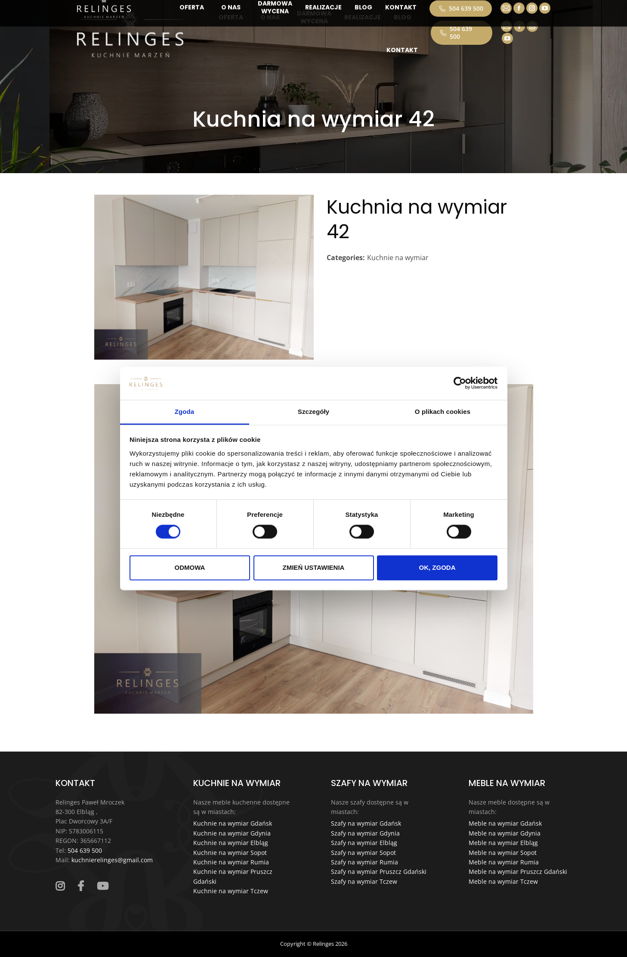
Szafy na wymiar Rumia (364, 862)
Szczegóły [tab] (313, 411)
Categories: (346, 257)
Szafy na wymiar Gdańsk (366, 823)
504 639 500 (456, 32)
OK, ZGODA (437, 567)
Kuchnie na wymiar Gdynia (232, 833)
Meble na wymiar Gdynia (505, 833)
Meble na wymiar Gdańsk (505, 823)
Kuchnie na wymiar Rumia (231, 862)
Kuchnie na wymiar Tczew (230, 891)
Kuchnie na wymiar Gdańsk (232, 823)
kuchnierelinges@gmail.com (112, 860)
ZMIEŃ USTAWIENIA (314, 567)
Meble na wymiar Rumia (504, 862)
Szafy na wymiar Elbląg (364, 843)
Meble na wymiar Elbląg (503, 843)
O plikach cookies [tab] (442, 411)
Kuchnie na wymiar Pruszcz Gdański (232, 876)
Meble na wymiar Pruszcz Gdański (518, 871)
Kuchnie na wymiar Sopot (230, 852)
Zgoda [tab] (185, 411)
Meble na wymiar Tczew (503, 881)
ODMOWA (190, 567)
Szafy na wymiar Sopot (363, 852)
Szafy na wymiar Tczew (364, 881)
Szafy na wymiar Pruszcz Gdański (378, 871)
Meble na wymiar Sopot (503, 852)
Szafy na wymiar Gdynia (365, 833)
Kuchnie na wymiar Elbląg (230, 843)
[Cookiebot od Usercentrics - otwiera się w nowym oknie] (459, 383)
